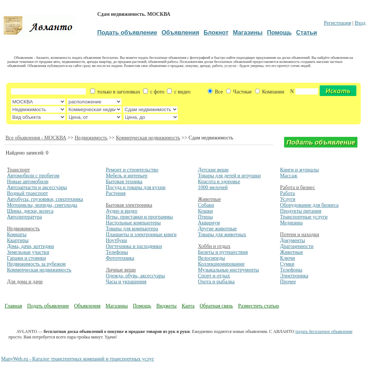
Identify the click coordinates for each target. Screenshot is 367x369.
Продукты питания (300, 211)
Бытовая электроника (129, 205)
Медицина (291, 223)
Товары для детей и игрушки (229, 175)
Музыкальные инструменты (228, 270)
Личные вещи (121, 270)
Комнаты (16, 234)
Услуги (287, 199)
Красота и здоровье (219, 181)
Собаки (206, 205)
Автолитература (24, 217)
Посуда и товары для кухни (136, 187)
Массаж (288, 175)
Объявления (87, 306)
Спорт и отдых (214, 275)
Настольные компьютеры (133, 223)
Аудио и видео (121, 211)
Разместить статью (258, 306)
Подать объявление (48, 306)
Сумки (287, 264)
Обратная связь (216, 306)
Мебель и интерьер (126, 175)
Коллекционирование (221, 264)
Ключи (287, 258)
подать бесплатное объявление (324, 331)
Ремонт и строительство (132, 170)
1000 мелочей (213, 187)
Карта (188, 306)
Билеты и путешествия (223, 252)
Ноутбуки (116, 240)
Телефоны (117, 252)
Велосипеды (211, 258)
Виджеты (166, 306)
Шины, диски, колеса (30, 211)
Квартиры (18, 240)
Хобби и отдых (214, 246)
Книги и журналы (299, 170)
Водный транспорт (27, 193)
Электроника (294, 275)
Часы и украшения (126, 281)
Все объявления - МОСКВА (36, 138)
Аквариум (209, 223)
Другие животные (217, 228)
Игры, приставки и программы (139, 217)
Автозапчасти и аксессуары (37, 187)
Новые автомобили (27, 181)
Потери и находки (299, 234)
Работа (287, 193)
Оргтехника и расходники (134, 246)
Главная (13, 306)
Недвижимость (91, 138)
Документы (292, 240)
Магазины (117, 306)
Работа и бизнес (297, 187)
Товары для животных (222, 234)
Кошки (205, 211)
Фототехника (120, 258)
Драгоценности (296, 246)
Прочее (288, 281)
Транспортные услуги (303, 217)
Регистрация (337, 23)
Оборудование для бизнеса (309, 205)
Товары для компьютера (132, 228)
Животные (209, 199)
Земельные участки (28, 252)
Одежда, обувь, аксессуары (135, 275)
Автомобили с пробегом (33, 175)
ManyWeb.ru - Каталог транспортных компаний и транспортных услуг (77, 359)
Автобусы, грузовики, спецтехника (45, 199)
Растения (116, 193)
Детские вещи (213, 170)
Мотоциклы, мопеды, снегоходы (42, 205)
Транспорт (18, 170)
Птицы (205, 217)
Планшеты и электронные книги (141, 234)
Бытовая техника (124, 181)
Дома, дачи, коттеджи (30, 246)
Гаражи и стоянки (26, 258)
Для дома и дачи (25, 281)
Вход (360, 23)
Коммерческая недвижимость (148, 138)
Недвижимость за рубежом (36, 264)
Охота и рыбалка (216, 281)
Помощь (142, 306)
